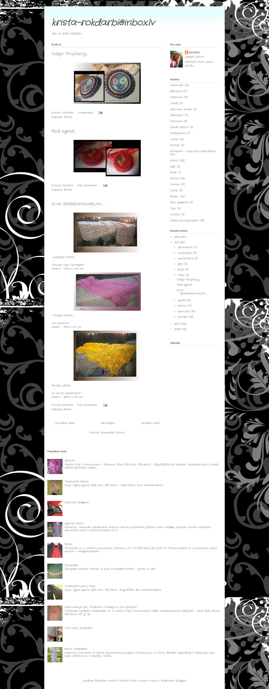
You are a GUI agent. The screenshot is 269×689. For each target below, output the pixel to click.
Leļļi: (173, 167)
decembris (186, 247)
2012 (177, 237)
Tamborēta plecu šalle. (80, 586)
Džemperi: (177, 115)
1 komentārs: (86, 113)
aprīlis (183, 300)
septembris (186, 258)
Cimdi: (174, 103)
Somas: (174, 184)
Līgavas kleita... (74, 523)
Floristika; (176, 121)
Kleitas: (175, 145)
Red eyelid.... (63, 131)
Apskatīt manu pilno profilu (199, 64)
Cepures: (176, 97)
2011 (177, 242)
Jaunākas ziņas (65, 423)
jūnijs (181, 270)
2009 (177, 329)
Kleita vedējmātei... (76, 649)
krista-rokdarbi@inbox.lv (102, 23)
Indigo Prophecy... (69, 54)
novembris (185, 253)
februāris (184, 311)
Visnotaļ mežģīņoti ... (78, 502)
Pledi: (173, 172)
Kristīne (194, 53)
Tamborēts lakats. (77, 482)
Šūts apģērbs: (179, 202)
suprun (154, 681)
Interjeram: (177, 133)
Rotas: (68, 117)
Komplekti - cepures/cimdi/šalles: (193, 151)
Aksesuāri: (177, 85)
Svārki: (174, 190)
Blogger (181, 681)
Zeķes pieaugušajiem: (184, 220)
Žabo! (68, 544)
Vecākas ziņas (150, 423)
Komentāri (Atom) (113, 433)
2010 (177, 324)
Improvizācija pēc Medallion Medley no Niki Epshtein (101, 607)
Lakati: (174, 160)
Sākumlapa (108, 423)
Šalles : (68, 409)
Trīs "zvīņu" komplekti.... (79, 628)
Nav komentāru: (88, 185)
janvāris (183, 317)
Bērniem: (176, 91)
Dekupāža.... (71, 565)
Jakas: (174, 139)
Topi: (173, 209)
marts (182, 306)
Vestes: (175, 214)
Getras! (70, 461)
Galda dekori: (179, 127)
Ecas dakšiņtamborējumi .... (77, 204)
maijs (182, 275)
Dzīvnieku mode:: (181, 109)
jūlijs (181, 264)
